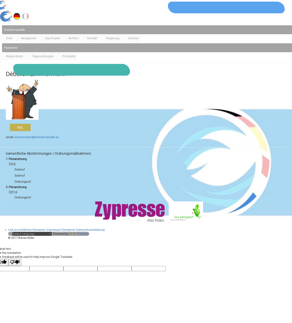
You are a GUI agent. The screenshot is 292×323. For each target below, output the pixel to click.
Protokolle (68, 56)
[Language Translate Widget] (32, 234)
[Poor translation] (14, 262)
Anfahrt (74, 38)
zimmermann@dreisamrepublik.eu (36, 137)
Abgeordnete (14, 56)
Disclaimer (68, 229)
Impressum (54, 229)
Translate (79, 233)
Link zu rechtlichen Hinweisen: (27, 229)
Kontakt (92, 38)
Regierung (112, 38)
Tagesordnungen (43, 56)
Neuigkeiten (28, 38)
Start (9, 38)
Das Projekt (52, 38)
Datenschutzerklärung (90, 229)
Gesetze (133, 38)
